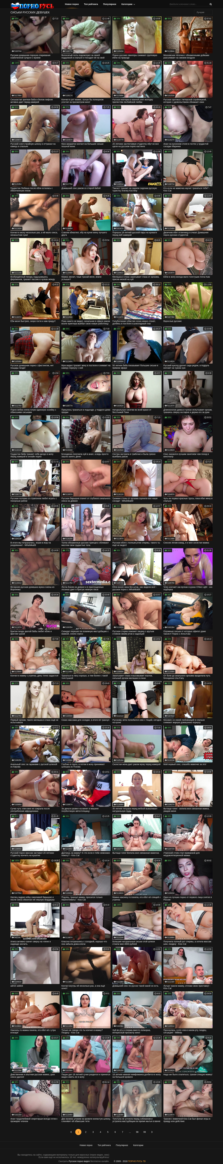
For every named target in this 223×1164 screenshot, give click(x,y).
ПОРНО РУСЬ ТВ (137, 1161)
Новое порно (72, 4)
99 (144, 1132)
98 (137, 1132)
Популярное (109, 4)
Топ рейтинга (91, 4)
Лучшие (200, 12)
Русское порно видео (79, 1161)
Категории (126, 4)
